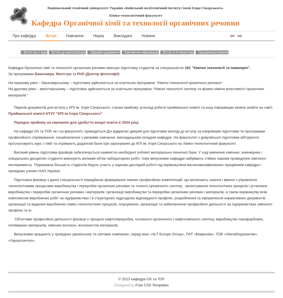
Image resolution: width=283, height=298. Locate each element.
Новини (148, 36)
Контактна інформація (142, 52)
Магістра (64, 74)
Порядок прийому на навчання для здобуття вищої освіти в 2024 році (76, 122)
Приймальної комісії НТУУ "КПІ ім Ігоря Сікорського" (55, 113)
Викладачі (123, 36)
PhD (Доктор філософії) (98, 74)
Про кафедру (24, 36)
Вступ (51, 36)
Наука (98, 36)
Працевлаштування (213, 52)
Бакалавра (44, 74)
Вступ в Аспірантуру (178, 52)
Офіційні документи (105, 52)
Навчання (75, 36)
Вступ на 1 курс (35, 52)
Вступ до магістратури (69, 52)
